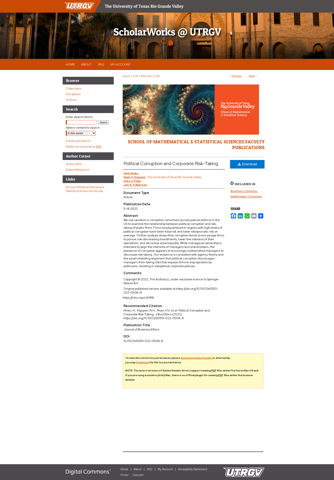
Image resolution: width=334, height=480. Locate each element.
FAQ (149, 469)
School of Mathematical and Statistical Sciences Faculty (85, 189)
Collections (73, 88)
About (137, 469)
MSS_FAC (146, 76)
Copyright (138, 474)
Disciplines (73, 94)
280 (157, 76)
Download (247, 164)
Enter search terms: (79, 117)
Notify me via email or (83, 146)
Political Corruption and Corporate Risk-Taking (171, 163)
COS (135, 76)
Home (126, 76)
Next (252, 76)
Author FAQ (74, 164)
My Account (165, 469)
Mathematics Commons (246, 196)
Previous (237, 76)
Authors (71, 100)
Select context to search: (83, 127)
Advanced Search (78, 141)
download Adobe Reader (196, 358)
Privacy (124, 474)
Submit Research (77, 170)
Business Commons (243, 191)
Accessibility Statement (192, 469)
